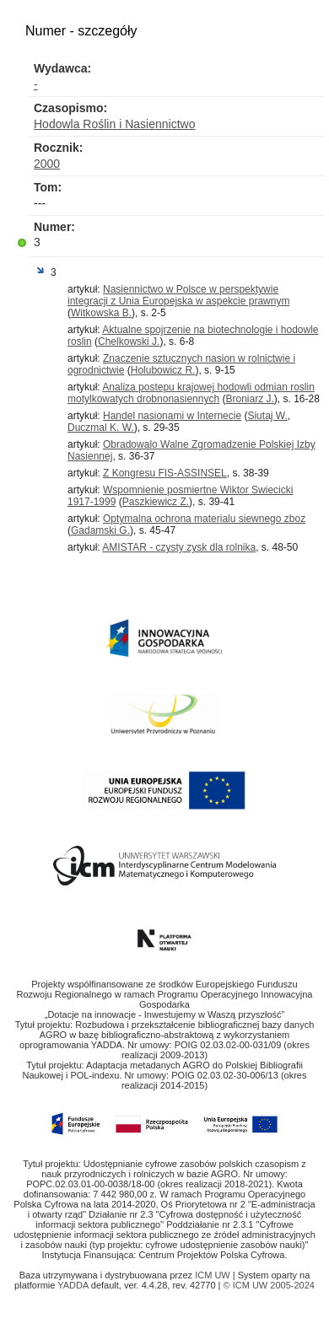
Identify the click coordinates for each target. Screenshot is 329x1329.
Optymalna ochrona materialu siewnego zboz (204, 519)
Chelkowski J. (128, 341)
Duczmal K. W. (100, 427)
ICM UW (214, 1275)
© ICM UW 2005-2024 (269, 1285)
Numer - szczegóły (81, 31)
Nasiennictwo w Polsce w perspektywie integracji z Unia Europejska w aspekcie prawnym (178, 295)
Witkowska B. (101, 313)
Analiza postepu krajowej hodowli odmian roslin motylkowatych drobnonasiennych (191, 393)
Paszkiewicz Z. (155, 502)
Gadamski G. (100, 530)
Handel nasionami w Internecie (172, 416)
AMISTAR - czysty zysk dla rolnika (179, 547)
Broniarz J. (249, 399)
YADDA (74, 1285)
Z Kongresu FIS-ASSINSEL (165, 473)
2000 (47, 163)
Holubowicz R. (163, 370)
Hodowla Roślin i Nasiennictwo (114, 124)
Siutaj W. (267, 416)
